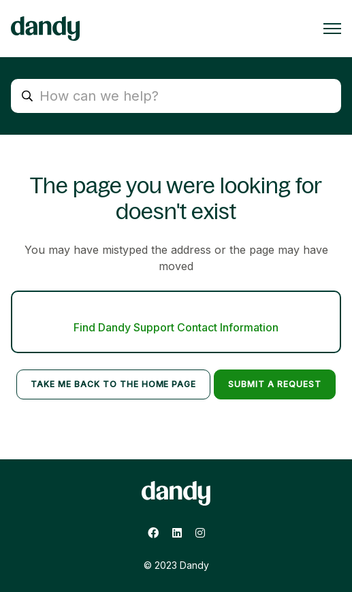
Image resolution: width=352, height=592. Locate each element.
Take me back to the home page (113, 384)
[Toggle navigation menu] (332, 28)
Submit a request (274, 384)
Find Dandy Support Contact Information (176, 327)
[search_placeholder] (176, 96)
